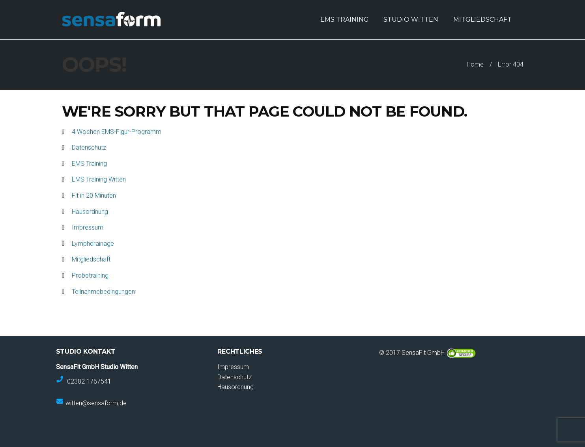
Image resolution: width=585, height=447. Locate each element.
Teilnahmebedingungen (103, 291)
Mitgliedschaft (91, 259)
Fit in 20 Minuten (94, 195)
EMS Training (89, 163)
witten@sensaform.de (96, 403)
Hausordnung (90, 211)
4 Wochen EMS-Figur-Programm (116, 131)
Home (475, 64)
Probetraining (90, 275)
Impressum (87, 227)
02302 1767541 (89, 381)
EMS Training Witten (99, 179)
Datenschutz (89, 147)
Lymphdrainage (93, 243)
